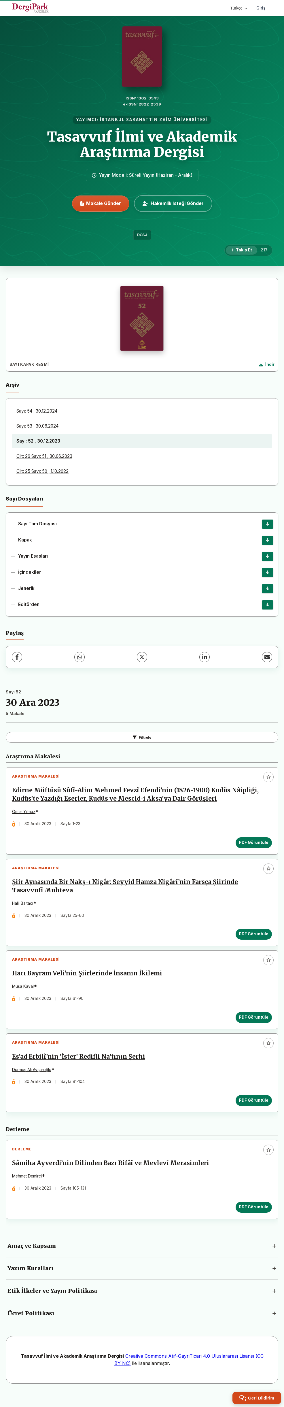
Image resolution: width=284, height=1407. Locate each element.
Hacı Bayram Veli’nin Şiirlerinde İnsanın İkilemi (88, 979)
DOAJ (142, 235)
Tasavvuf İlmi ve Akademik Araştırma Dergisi (142, 144)
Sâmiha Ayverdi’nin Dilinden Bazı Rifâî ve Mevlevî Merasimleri (111, 1173)
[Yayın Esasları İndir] (267, 556)
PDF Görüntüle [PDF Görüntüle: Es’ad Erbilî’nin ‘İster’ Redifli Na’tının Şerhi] (252, 1108)
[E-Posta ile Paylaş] (267, 657)
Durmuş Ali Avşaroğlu (32, 1077)
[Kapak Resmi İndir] (266, 365)
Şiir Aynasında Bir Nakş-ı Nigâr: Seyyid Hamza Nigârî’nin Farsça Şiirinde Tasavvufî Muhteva (126, 890)
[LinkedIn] (204, 657)
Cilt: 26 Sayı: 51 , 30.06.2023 (44, 456)
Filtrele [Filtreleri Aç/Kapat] (142, 737)
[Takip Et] (241, 250)
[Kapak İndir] (267, 540)
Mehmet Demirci (28, 1186)
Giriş (261, 7)
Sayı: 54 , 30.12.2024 (36, 411)
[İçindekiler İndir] (267, 572)
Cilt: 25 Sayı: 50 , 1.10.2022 (42, 471)
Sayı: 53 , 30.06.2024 (37, 426)
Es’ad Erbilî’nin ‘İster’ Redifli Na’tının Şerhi (79, 1065)
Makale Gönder (100, 203)
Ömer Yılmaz (25, 813)
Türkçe (238, 8)
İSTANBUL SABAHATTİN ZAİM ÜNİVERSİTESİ (154, 119)
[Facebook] (17, 657)
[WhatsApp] (79, 657)
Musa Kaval (24, 992)
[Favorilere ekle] (268, 777)
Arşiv (12, 385)
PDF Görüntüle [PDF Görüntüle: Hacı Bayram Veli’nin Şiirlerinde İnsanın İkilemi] (252, 1023)
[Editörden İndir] (267, 605)
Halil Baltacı (23, 906)
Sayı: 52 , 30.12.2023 (38, 441)
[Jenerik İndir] (267, 588)
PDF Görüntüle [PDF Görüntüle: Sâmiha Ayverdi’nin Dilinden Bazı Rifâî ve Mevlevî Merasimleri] (252, 1217)
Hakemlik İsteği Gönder (173, 203)
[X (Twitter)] (142, 657)
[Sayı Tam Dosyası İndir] (267, 524)
